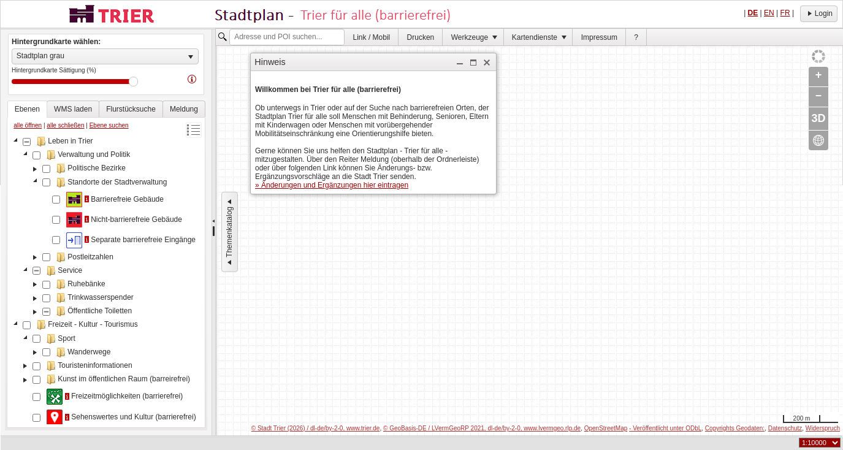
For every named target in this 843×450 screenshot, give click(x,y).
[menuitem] (372, 37)
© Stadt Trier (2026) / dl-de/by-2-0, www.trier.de (315, 428)
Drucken (421, 37)
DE (753, 13)
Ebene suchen (109, 125)
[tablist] (106, 264)
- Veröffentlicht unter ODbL (665, 428)
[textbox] (287, 37)
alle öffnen (27, 125)
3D (818, 118)
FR (785, 13)
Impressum (599, 37)
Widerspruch (823, 428)
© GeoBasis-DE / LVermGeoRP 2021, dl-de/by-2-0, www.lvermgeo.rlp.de (482, 428)
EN (769, 13)
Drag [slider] (133, 81)
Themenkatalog (229, 232)
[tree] (106, 279)
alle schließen (65, 125)
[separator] (214, 232)
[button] (460, 62)
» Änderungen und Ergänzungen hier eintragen (331, 185)
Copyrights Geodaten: (735, 428)
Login (819, 13)
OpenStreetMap (606, 428)
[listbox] (105, 56)
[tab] (27, 109)
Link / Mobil (372, 37)
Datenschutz (785, 428)
